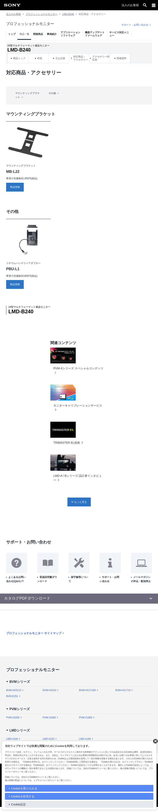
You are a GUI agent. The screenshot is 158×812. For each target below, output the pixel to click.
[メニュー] (153, 5)
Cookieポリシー (36, 777)
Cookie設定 (18, 804)
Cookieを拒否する (22, 796)
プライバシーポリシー (46, 780)
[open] (144, 5)
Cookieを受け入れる (24, 788)
